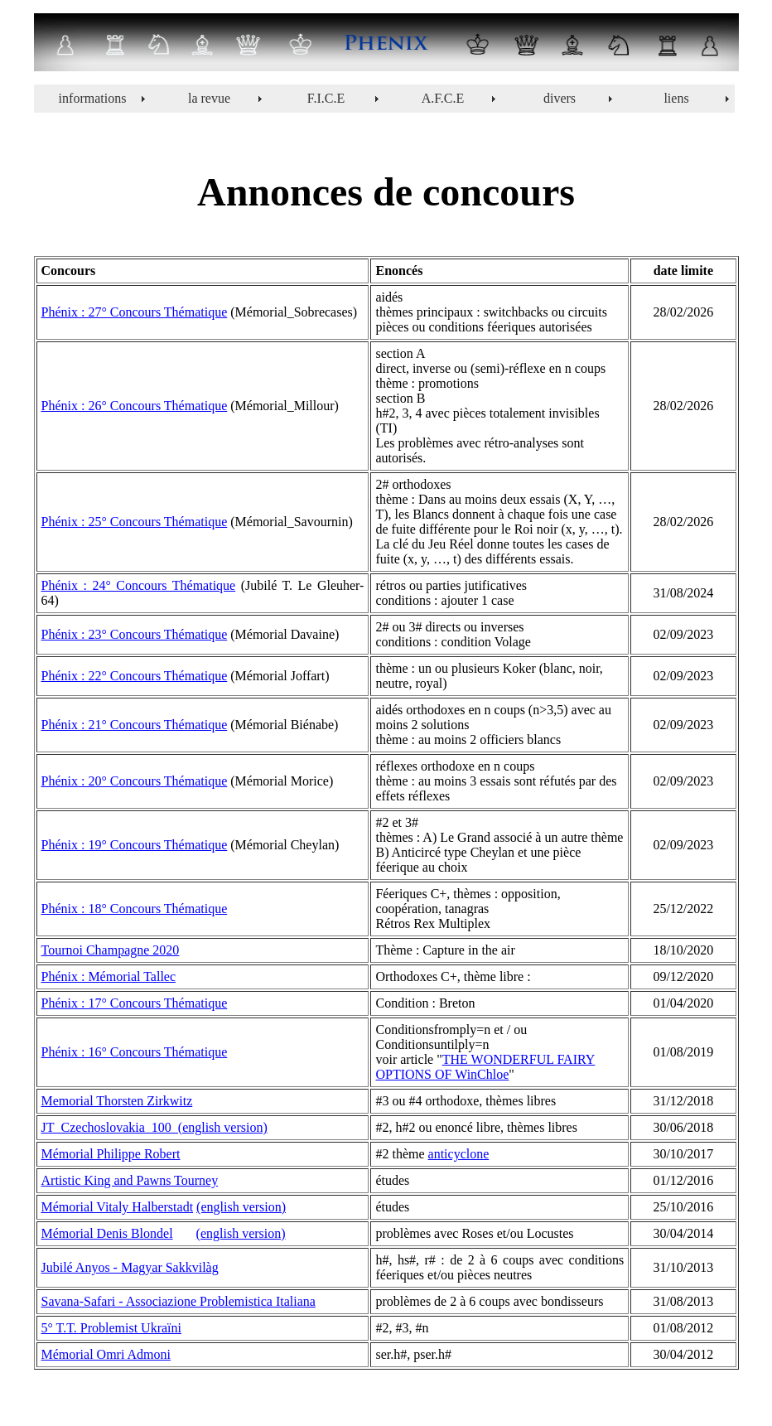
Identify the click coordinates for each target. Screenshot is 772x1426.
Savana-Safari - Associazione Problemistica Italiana (178, 1301)
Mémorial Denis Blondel (107, 1233)
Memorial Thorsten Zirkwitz (117, 1101)
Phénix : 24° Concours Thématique (138, 585)
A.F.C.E (443, 98)
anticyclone (459, 1154)
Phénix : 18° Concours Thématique (134, 909)
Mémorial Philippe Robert (111, 1154)
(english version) (241, 1207)
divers (559, 98)
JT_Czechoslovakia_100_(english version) (154, 1127)
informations (93, 98)
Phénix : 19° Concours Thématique (134, 845)
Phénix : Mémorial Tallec (108, 976)
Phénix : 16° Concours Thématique (134, 1052)
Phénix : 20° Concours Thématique (134, 781)
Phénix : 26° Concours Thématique (134, 406)
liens (675, 98)
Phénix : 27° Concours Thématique (134, 312)
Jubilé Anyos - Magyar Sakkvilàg (130, 1267)
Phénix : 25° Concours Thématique (134, 522)
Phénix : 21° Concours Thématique (134, 725)
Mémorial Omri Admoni (106, 1354)
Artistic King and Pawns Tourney (130, 1180)
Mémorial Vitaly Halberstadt (117, 1207)
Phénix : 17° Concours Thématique (134, 1003)
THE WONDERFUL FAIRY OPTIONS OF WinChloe (485, 1066)
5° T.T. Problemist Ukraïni (111, 1328)
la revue (209, 98)
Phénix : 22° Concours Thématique (134, 676)
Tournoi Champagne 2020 (110, 950)
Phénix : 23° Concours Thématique (134, 634)
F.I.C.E (326, 98)
